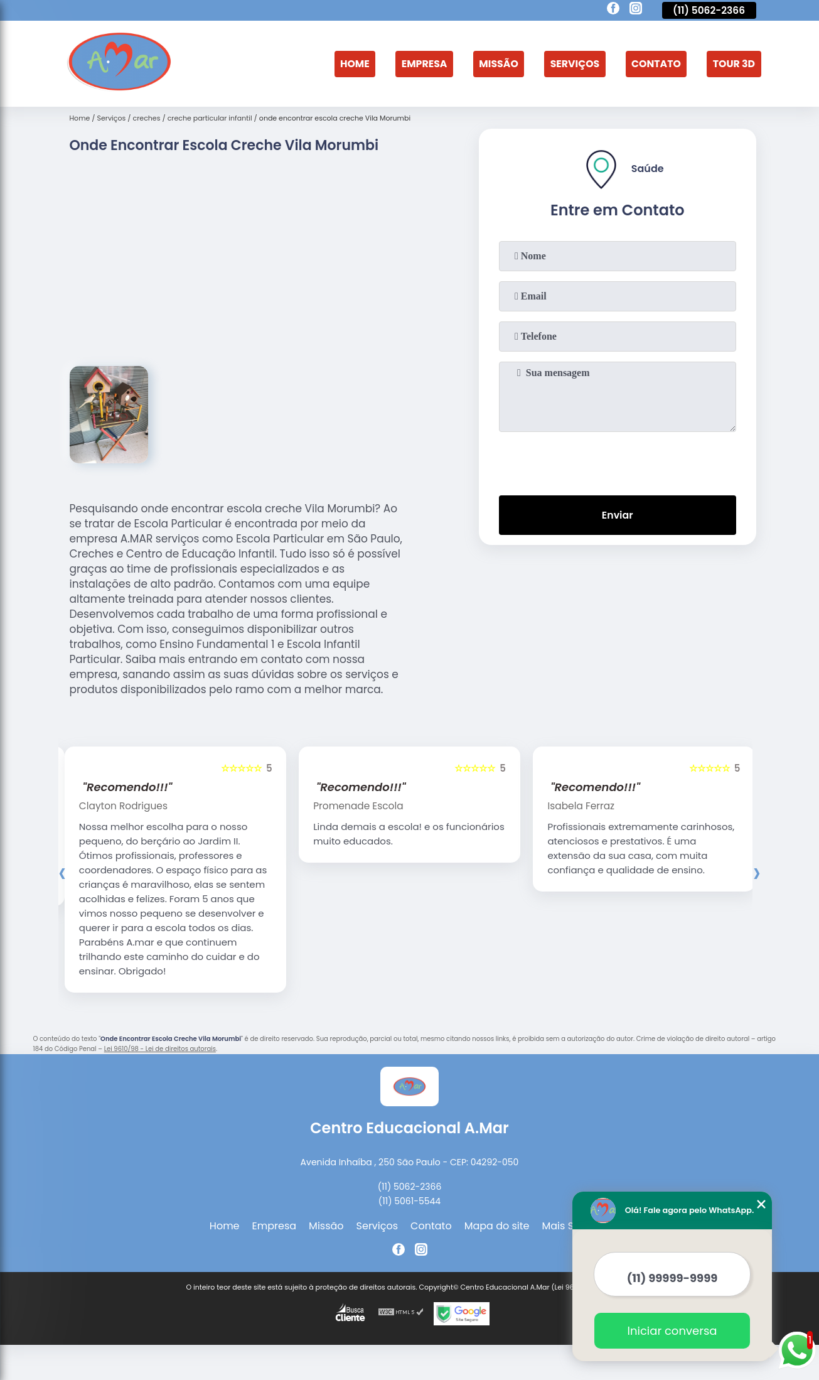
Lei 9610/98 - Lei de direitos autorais (160, 1050)
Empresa (420, 64)
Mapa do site (497, 1227)
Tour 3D (733, 64)
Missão (495, 64)
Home (350, 64)
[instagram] (635, 10)
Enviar (617, 515)
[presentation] (617, 460)
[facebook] (613, 10)
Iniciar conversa (672, 1331)
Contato (654, 64)
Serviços (572, 64)
